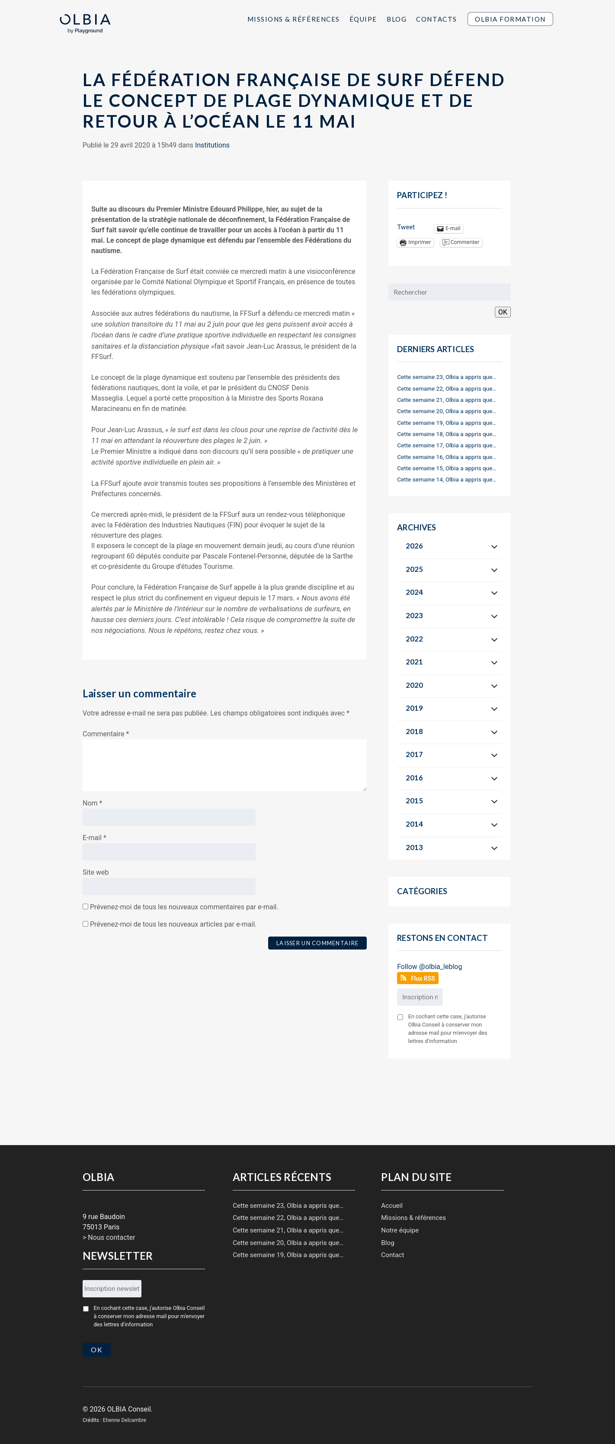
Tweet (406, 227)
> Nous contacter (109, 1237)
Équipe (363, 19)
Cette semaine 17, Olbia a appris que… (446, 445)
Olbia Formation (510, 19)
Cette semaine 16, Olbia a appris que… (446, 456)
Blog (397, 19)
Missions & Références (293, 19)
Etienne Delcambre (124, 1419)
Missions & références (413, 1218)
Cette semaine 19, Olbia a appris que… (446, 422)
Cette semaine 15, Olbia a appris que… (446, 468)
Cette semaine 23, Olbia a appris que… (446, 376)
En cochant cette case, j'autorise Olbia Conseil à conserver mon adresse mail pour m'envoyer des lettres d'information (447, 1028)
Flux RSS (423, 978)
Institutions (212, 145)
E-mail (94, 838)
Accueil (392, 1206)
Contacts (436, 19)
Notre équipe (400, 1230)
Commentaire (106, 734)
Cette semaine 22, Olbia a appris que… (446, 388)
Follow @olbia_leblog (429, 967)
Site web (96, 872)
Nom (92, 803)
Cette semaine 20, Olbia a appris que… (446, 411)
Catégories (422, 891)
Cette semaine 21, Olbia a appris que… (446, 399)
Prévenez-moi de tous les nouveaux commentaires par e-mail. (184, 907)
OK (502, 312)
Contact (392, 1255)
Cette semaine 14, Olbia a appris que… (446, 479)
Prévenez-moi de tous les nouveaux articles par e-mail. (173, 924)
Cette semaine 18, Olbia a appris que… (446, 433)
